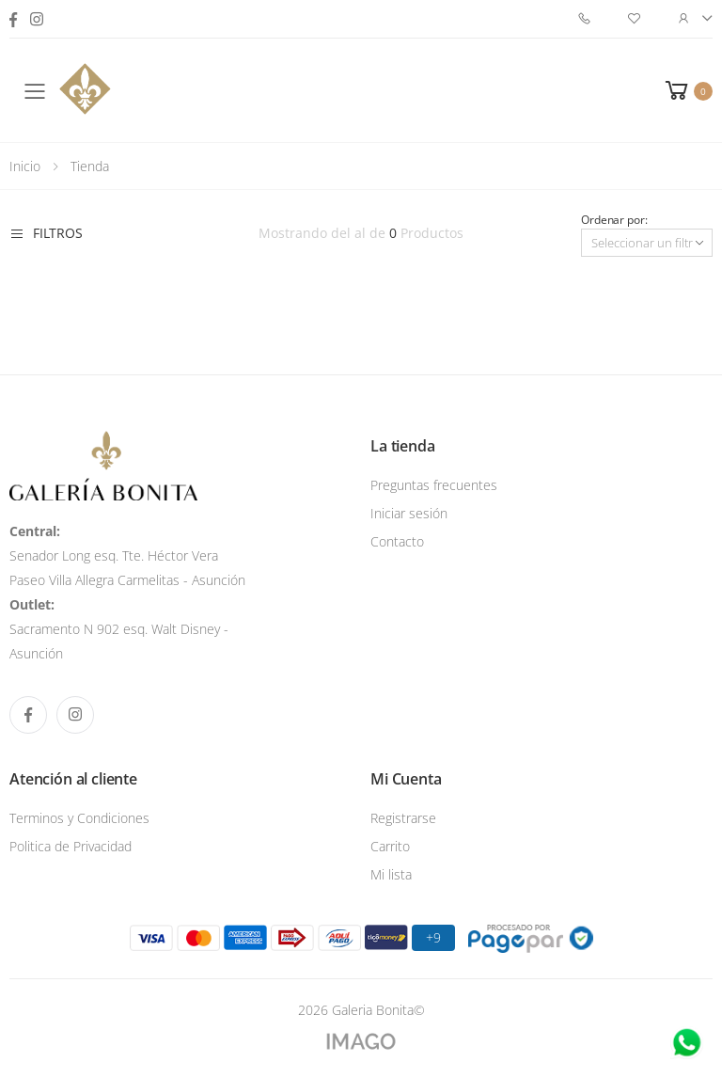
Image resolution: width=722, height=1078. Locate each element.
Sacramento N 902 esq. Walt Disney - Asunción (118, 628)
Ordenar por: (614, 220)
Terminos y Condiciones (79, 818)
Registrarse (403, 818)
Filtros (46, 233)
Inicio (24, 166)
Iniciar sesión (408, 513)
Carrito (390, 846)
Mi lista (391, 874)
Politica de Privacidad (70, 846)
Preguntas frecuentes (433, 485)
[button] (687, 90)
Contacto (397, 541)
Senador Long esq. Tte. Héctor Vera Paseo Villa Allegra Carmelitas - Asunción (127, 555)
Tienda (90, 166)
